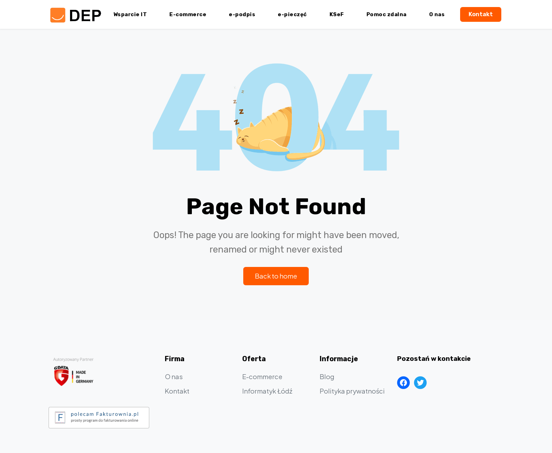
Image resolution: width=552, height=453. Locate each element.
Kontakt (481, 14)
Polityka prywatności (352, 391)
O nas (437, 14)
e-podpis (242, 14)
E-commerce (187, 14)
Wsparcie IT (130, 14)
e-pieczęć (292, 14)
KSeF (337, 14)
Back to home (276, 276)
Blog (327, 376)
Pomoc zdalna (386, 14)
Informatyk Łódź (267, 391)
